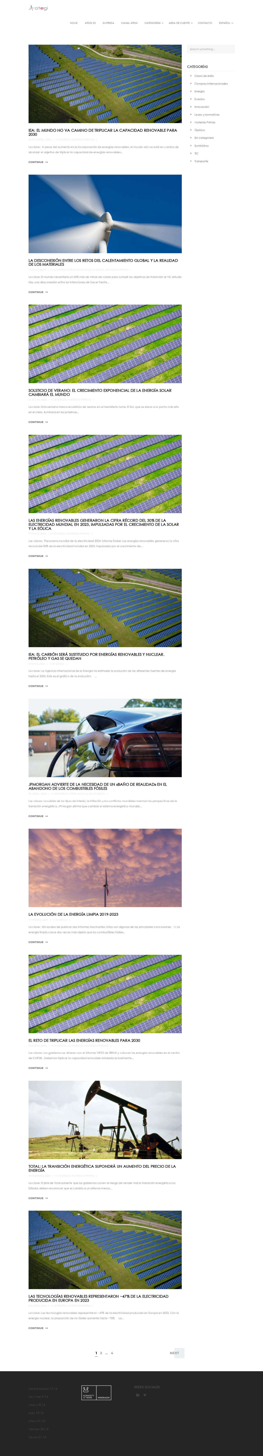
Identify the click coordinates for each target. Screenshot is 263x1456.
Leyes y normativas (206, 114)
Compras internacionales (72, 269)
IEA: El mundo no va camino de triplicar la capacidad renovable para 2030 (103, 132)
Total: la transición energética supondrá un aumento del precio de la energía (102, 1168)
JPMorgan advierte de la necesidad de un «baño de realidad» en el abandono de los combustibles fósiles (98, 786)
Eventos (199, 99)
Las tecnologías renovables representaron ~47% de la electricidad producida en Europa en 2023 (99, 1298)
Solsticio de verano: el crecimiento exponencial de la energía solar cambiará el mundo (100, 392)
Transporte (201, 161)
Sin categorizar (204, 137)
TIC (196, 153)
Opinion (199, 130)
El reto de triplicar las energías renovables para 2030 (84, 1040)
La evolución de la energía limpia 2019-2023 (73, 914)
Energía (64, 139)
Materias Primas (83, 139)
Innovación (75, 1045)
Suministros (201, 145)
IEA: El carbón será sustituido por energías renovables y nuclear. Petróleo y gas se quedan (96, 656)
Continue (36, 162)
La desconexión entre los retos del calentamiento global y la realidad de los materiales (103, 262)
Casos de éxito (204, 75)
